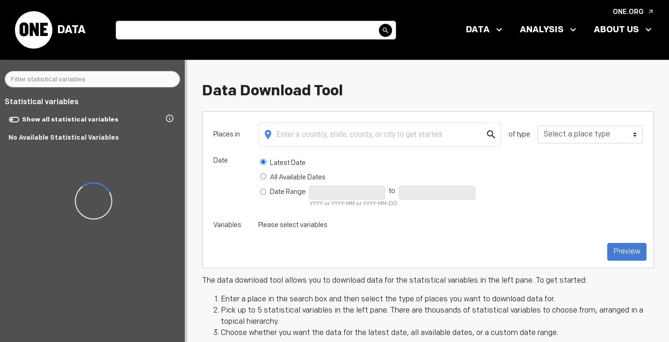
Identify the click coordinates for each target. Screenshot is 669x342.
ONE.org (633, 12)
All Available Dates (297, 177)
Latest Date (287, 163)
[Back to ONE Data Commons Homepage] (33, 30)
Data (71, 29)
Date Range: (288, 192)
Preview (626, 251)
